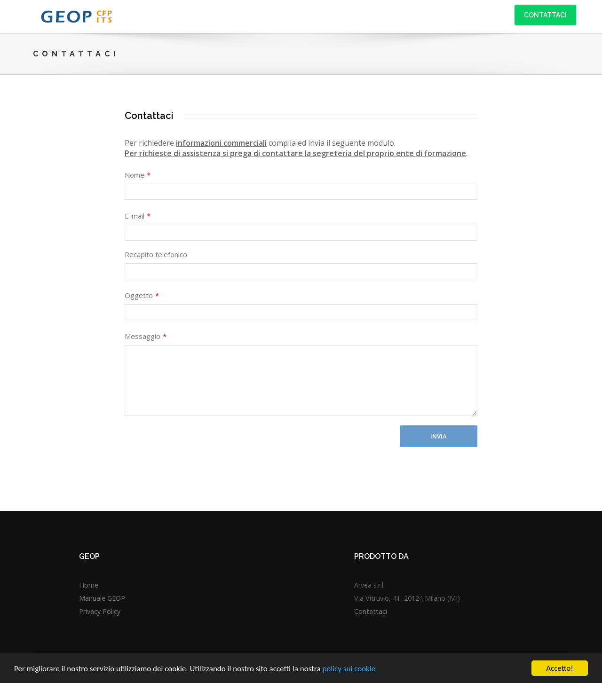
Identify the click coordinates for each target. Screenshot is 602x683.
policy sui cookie (348, 669)
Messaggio (145, 336)
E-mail (137, 215)
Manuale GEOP (102, 598)
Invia (438, 436)
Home (88, 585)
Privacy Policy (99, 611)
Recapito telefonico (156, 254)
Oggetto (142, 295)
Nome (137, 175)
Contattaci (545, 15)
